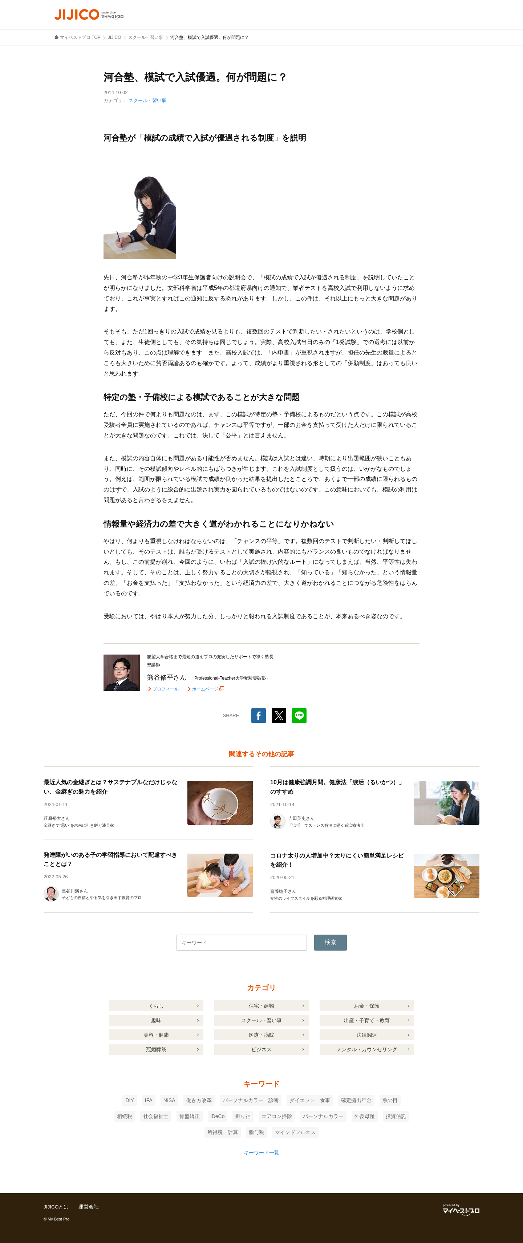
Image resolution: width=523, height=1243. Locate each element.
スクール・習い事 (147, 100)
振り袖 (243, 1116)
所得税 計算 (222, 1132)
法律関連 (367, 1035)
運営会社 (89, 1207)
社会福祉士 (156, 1116)
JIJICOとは (56, 1207)
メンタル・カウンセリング (366, 1049)
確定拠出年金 (356, 1100)
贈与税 (256, 1132)
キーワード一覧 (261, 1152)
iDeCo (218, 1116)
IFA (149, 1100)
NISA (169, 1100)
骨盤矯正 (189, 1116)
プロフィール (166, 689)
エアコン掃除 (277, 1116)
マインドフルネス (295, 1132)
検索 (330, 942)
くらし (156, 1006)
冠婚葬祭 (156, 1049)
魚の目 (390, 1100)
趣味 (156, 1020)
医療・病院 (261, 1035)
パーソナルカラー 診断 (251, 1100)
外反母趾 (364, 1116)
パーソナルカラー (323, 1116)
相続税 (124, 1116)
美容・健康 (156, 1035)
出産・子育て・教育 (367, 1020)
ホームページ (206, 689)
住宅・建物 (261, 1006)
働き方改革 (199, 1100)
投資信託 (396, 1116)
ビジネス (261, 1049)
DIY (129, 1100)
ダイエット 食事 (309, 1100)
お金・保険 (367, 1006)
